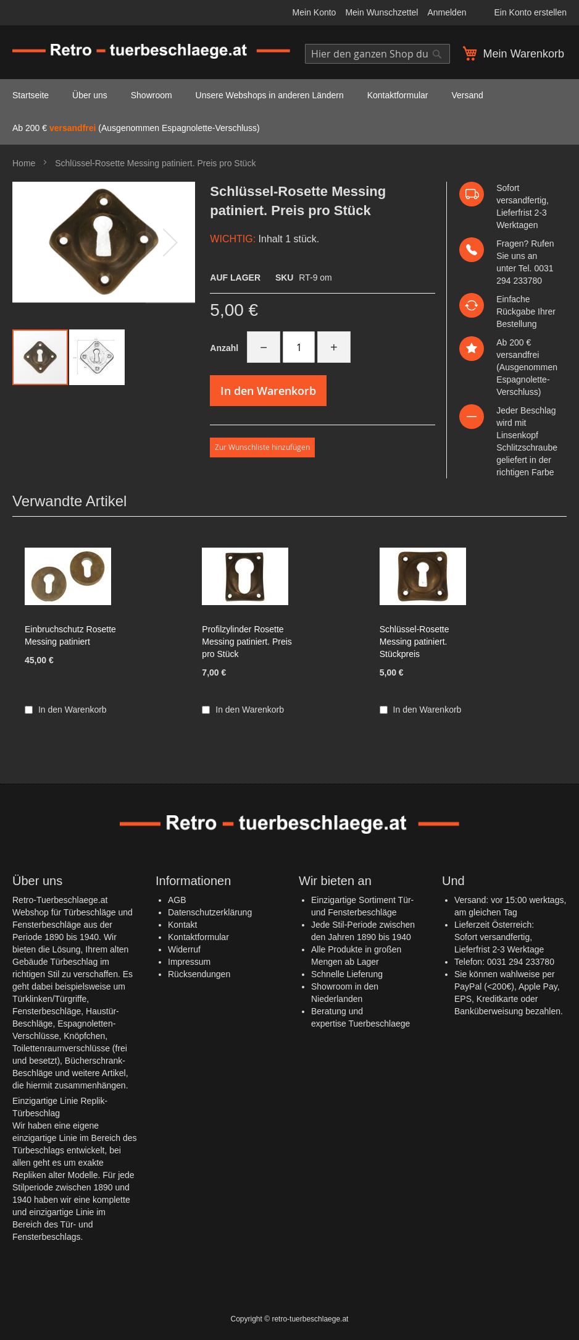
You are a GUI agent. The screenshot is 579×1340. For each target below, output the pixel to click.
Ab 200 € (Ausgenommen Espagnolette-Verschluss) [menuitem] (136, 128)
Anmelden (446, 12)
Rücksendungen (199, 974)
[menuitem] (30, 95)
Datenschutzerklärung (210, 912)
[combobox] (377, 54)
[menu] (289, 112)
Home (23, 163)
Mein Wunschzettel (381, 12)
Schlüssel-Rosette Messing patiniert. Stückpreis (414, 641)
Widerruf (184, 949)
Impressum (189, 962)
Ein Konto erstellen (530, 12)
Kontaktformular (198, 937)
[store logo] (151, 51)
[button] (97, 357)
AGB (177, 900)
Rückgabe (515, 311)
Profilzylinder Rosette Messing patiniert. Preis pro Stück (247, 641)
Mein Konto (314, 12)
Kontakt (182, 925)
